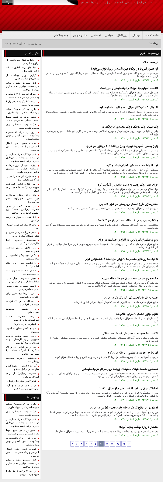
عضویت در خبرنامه (148, 2)
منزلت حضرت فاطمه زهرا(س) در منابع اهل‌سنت (22, 318)
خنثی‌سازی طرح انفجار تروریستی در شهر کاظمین (128, 204)
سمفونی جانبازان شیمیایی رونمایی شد (22, 360)
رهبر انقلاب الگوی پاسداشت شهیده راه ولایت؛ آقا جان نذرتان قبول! (22, 187)
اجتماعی (96, 35)
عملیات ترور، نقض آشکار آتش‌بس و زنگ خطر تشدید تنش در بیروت (22, 146)
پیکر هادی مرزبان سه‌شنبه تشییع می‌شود (22, 249)
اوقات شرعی (116, 2)
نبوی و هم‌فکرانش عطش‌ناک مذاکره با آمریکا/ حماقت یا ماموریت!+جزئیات (22, 350)
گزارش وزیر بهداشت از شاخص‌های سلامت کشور (22, 77)
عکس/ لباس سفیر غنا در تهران (21, 381)
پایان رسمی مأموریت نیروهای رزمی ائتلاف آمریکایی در (122, 146)
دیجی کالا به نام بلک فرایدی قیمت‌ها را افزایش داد (22, 303)
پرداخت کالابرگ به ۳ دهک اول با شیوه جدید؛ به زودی (22, 103)
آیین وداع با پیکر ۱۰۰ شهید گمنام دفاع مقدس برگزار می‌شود (22, 367)
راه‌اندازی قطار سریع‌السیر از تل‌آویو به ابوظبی (22, 62)
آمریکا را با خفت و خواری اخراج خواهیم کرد (132, 165)
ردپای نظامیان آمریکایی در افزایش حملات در (128, 239)
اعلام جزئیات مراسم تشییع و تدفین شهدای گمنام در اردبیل (22, 234)
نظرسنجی (130, 2)
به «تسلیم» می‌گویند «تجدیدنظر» (22, 310)
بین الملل (122, 35)
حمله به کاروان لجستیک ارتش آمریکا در (131, 297)
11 (107, 444)
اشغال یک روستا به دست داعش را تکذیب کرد (128, 184)
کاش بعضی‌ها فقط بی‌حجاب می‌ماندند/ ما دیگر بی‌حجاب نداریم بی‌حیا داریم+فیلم (22, 86)
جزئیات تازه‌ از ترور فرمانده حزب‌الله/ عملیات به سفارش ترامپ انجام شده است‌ (22, 168)
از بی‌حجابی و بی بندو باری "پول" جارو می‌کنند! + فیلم (22, 387)
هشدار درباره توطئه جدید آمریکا (138, 427)
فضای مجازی (80, 35)
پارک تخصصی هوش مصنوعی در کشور (22, 219)
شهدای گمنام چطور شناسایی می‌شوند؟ (22, 330)
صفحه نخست (152, 35)
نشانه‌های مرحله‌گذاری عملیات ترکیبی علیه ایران (22, 69)
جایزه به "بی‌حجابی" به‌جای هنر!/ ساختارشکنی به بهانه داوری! (22, 111)
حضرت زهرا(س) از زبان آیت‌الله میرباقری (22, 375)
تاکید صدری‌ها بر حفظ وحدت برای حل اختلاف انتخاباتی (121, 259)
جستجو (85, 2)
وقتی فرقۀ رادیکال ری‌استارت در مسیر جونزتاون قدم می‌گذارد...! (22, 198)
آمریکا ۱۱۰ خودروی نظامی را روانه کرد (132, 352)
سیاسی (109, 35)
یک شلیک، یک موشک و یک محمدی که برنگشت (130, 127)
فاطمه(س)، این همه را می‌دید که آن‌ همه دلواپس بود (22, 178)
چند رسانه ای (61, 35)
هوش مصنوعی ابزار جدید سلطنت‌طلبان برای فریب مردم (22, 280)
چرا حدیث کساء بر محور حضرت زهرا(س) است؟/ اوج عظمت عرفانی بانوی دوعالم (22, 209)
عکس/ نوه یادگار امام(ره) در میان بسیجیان (22, 257)
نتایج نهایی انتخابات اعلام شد (137, 314)
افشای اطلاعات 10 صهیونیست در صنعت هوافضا (22, 272)
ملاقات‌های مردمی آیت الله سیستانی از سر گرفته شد (127, 220)
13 (118, 444)
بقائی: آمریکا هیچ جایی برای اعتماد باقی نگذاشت (22, 295)
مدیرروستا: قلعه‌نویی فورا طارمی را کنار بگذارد (22, 242)
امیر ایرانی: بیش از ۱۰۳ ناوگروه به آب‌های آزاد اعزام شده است (22, 96)
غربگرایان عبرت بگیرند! (25, 324)
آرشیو (103, 2)
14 (124, 444)
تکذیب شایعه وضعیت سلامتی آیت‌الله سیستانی (130, 333)
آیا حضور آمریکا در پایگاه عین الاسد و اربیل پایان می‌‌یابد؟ (124, 69)
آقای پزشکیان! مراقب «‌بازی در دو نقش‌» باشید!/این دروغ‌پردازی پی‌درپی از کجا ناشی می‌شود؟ (22, 157)
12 (112, 444)
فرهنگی (136, 35)
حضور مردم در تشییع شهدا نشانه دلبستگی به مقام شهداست (22, 118)
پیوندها (94, 2)
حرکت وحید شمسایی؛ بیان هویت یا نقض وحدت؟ (22, 126)
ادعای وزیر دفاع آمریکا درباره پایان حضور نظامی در (124, 407)
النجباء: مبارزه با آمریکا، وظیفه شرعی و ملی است (129, 88)
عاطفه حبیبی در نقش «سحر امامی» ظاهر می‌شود (22, 287)
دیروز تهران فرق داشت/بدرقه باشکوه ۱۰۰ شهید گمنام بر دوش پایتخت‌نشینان (22, 135)
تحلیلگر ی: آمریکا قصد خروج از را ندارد (128, 388)
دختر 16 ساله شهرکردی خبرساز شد (22, 226)
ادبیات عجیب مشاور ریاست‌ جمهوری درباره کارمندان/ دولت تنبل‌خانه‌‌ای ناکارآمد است (22, 339)
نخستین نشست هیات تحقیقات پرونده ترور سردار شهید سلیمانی (120, 369)
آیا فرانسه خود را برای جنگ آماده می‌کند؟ (22, 265)
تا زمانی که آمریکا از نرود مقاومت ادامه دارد (128, 107)
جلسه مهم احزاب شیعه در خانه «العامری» (130, 278)
